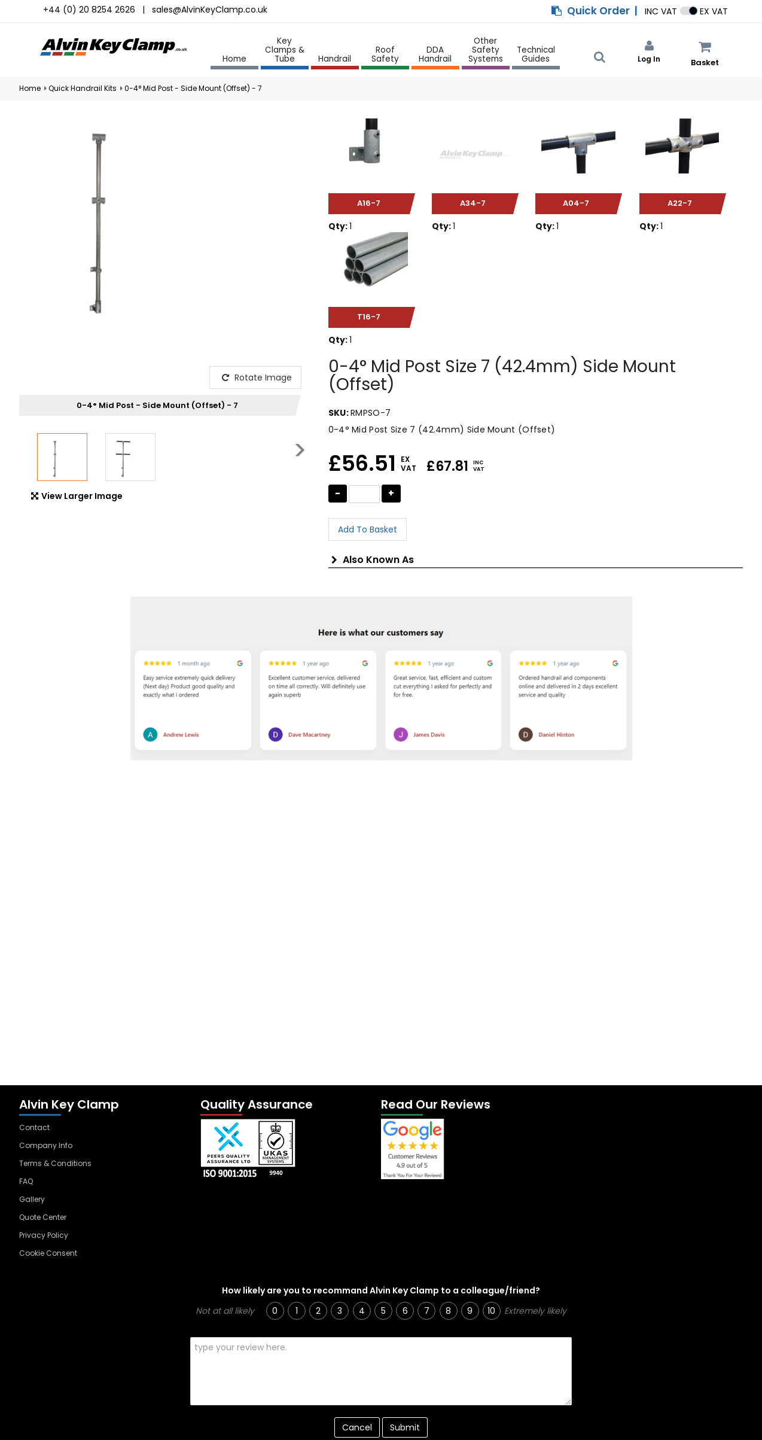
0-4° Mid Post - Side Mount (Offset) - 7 (193, 88)
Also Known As (372, 560)
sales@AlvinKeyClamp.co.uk (209, 10)
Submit (405, 1427)
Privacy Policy (43, 1235)
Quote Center (42, 1217)
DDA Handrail (435, 55)
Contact (34, 1127)
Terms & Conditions (55, 1163)
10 (491, 1311)
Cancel (357, 1427)
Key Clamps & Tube (284, 50)
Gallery (32, 1199)
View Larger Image (77, 496)
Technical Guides (536, 55)
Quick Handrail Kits (82, 88)
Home (234, 59)
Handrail (334, 59)
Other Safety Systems (485, 50)
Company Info (45, 1145)
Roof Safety (385, 55)
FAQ (26, 1181)
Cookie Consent (48, 1253)
